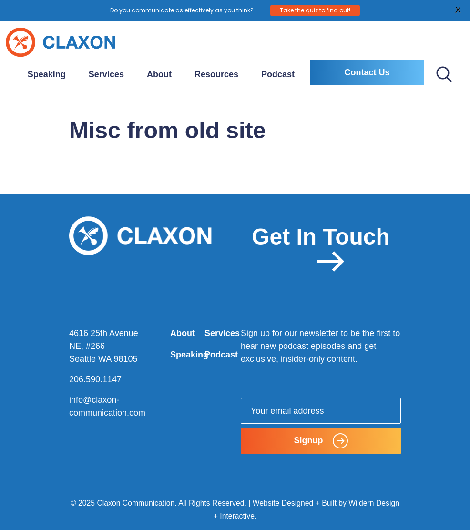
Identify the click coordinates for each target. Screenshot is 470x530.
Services (106, 74)
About (159, 74)
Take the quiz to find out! (315, 10)
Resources (216, 74)
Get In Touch (321, 248)
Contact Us (366, 72)
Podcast (278, 74)
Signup (321, 440)
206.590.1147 (95, 379)
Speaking (47, 74)
